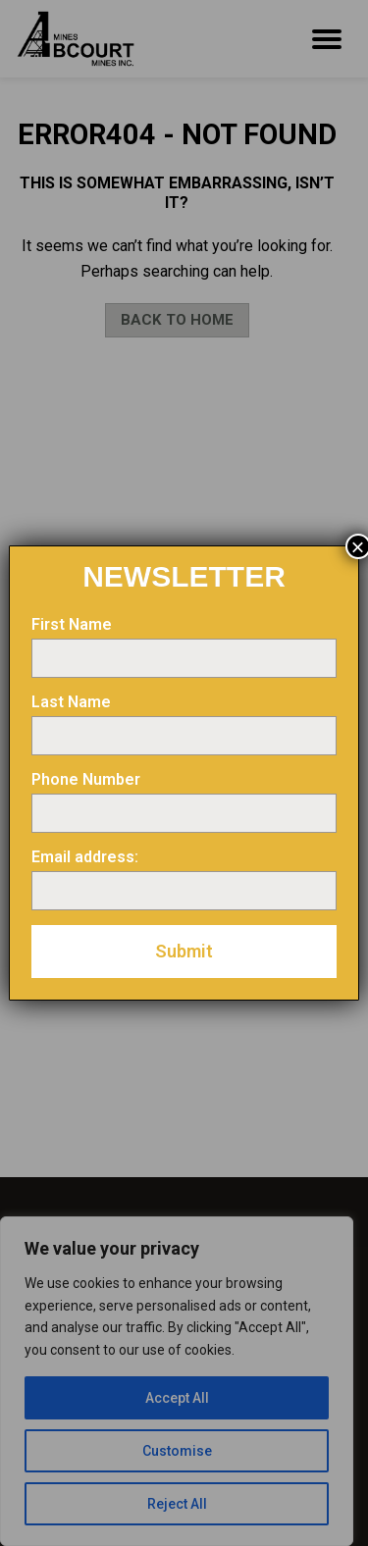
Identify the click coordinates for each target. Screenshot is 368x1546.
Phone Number (85, 779)
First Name (71, 624)
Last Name (71, 702)
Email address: (84, 857)
